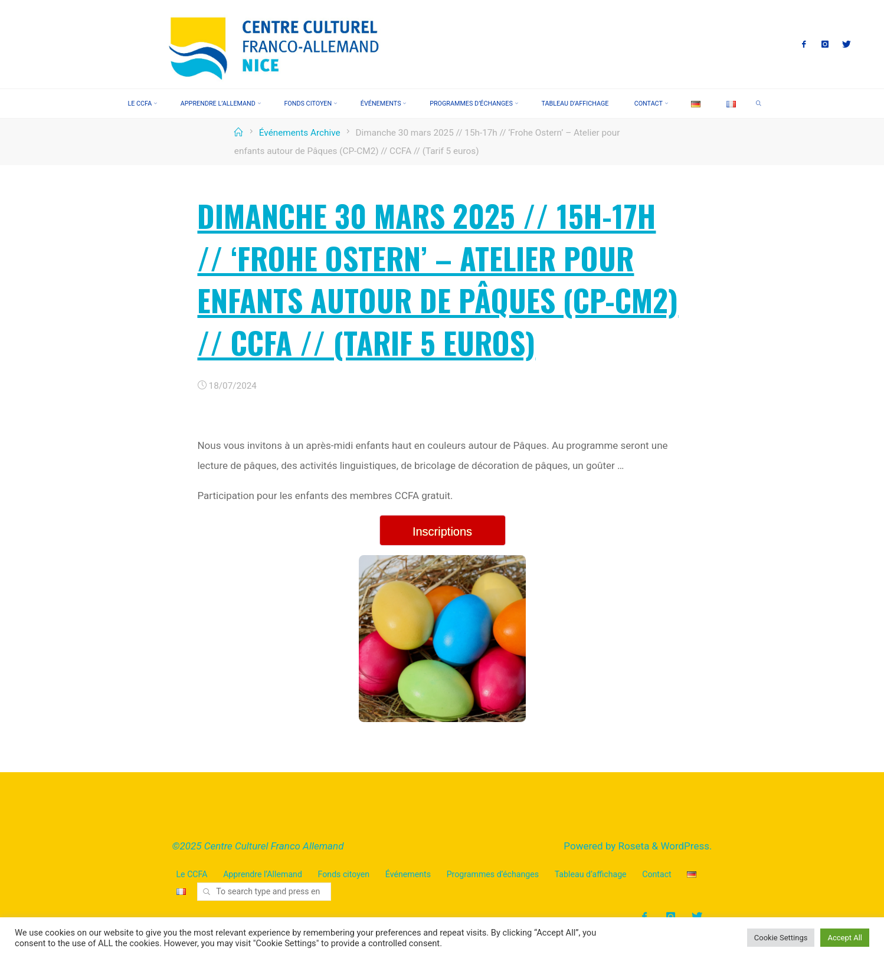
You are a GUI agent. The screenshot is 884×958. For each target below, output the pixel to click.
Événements (408, 874)
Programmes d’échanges (493, 874)
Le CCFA (192, 874)
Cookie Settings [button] (781, 937)
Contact (656, 874)
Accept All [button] (844, 937)
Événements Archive (299, 132)
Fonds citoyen (344, 874)
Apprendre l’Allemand (262, 874)
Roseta (632, 846)
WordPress (684, 846)
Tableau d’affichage (591, 874)
